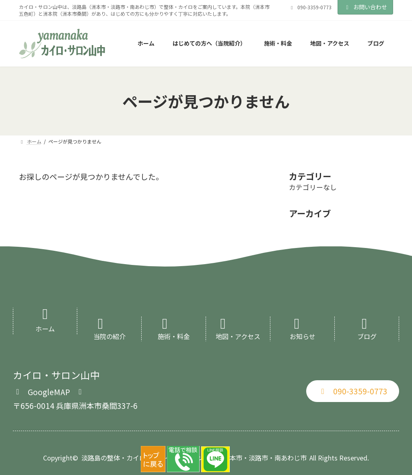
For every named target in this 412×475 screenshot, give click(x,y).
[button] (49, 390)
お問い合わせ (365, 7)
